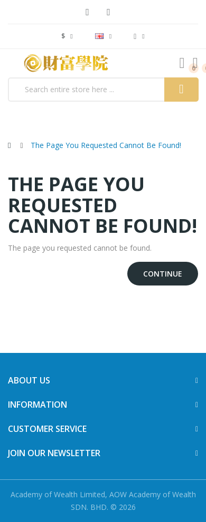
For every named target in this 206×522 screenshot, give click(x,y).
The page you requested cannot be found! (106, 145)
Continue (162, 274)
